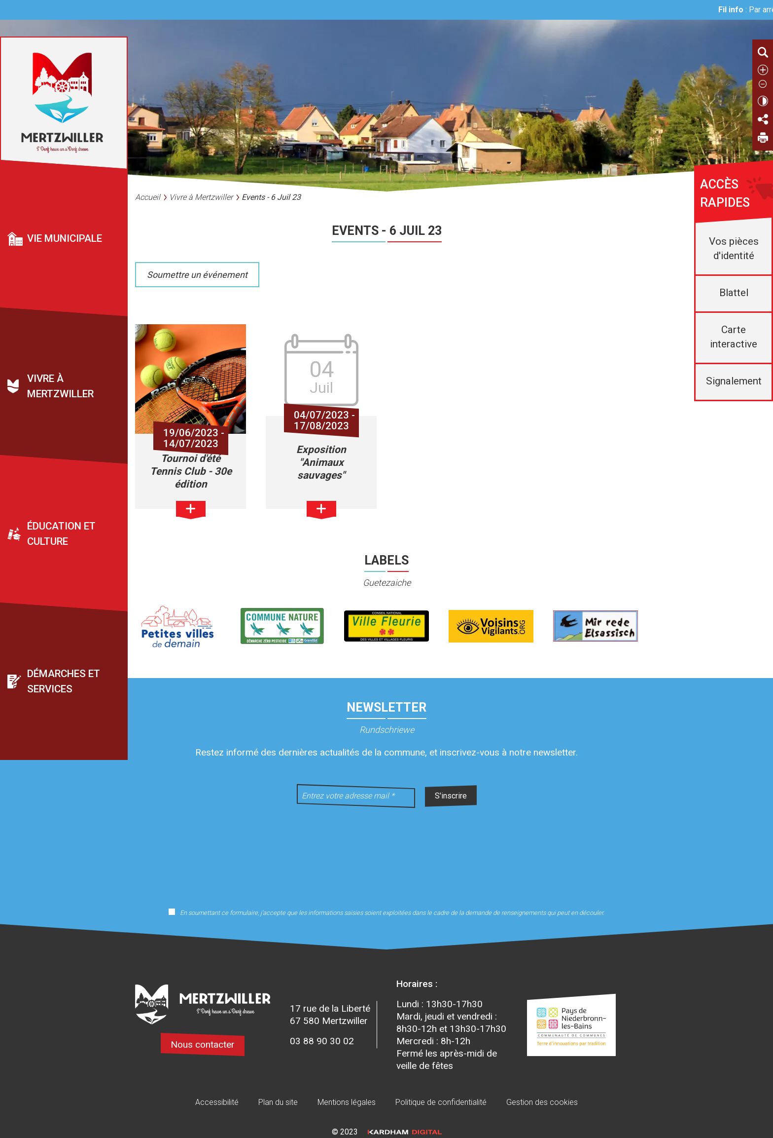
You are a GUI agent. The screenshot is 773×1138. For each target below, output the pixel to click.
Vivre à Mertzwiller (60, 386)
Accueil (147, 197)
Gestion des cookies (542, 1102)
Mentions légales (346, 1102)
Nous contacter (203, 1044)
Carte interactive (733, 337)
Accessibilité (217, 1102)
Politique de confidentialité (441, 1102)
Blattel (733, 293)
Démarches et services (63, 681)
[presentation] (386, 851)
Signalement (734, 381)
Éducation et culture (61, 533)
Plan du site (278, 1102)
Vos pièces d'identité (734, 248)
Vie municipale (64, 238)
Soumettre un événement (197, 274)
